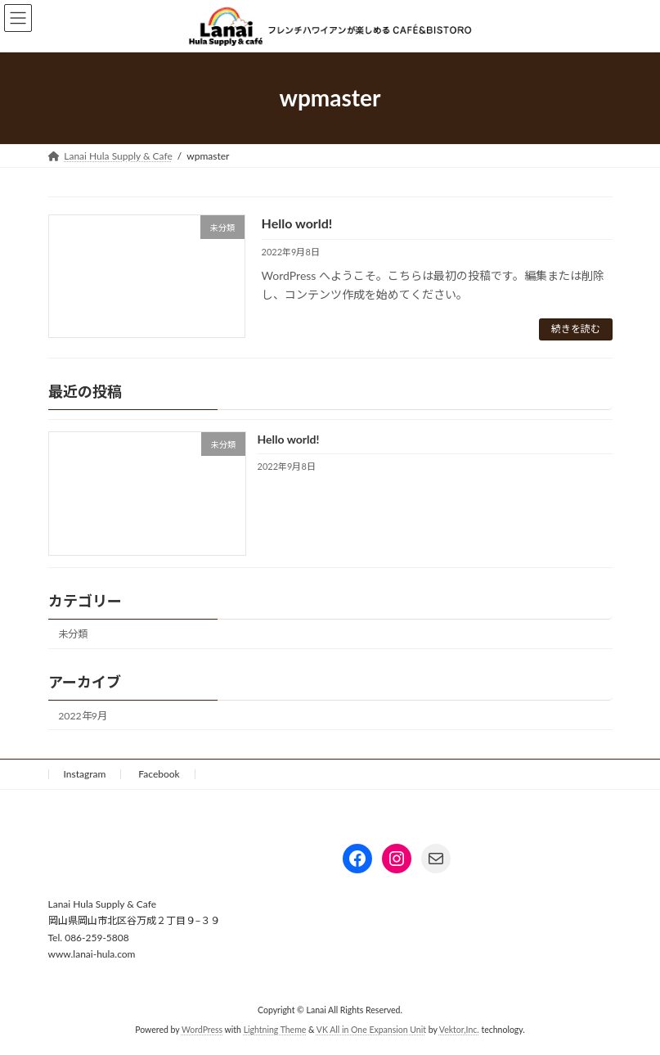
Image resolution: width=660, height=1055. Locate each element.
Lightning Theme (275, 1030)
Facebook (158, 774)
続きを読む (575, 328)
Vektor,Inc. (459, 1030)
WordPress (202, 1030)
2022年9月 (82, 716)
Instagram (85, 774)
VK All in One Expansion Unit (371, 1030)
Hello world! (297, 223)
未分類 (73, 634)
